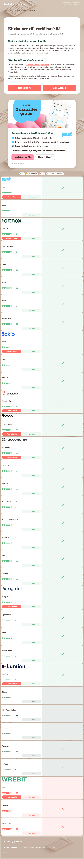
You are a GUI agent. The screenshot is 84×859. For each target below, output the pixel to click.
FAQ (53, 847)
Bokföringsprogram (26, 847)
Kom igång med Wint (23, 157)
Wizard (66, 4)
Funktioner (12, 11)
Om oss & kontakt (43, 847)
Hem (5, 11)
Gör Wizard (59, 87)
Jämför (76, 4)
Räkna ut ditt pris (45, 157)
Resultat (24, 87)
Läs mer (32, 197)
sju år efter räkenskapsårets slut (37, 65)
